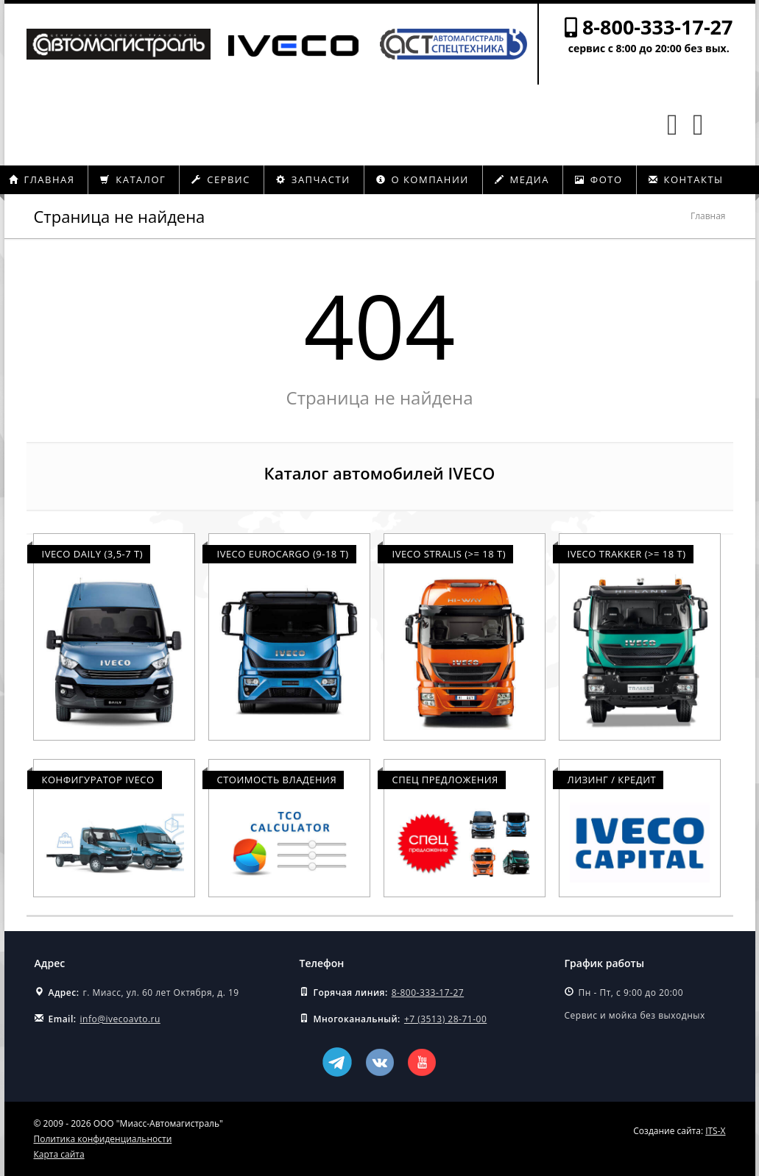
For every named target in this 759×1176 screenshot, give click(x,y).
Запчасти (313, 179)
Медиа (522, 179)
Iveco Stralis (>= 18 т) (449, 553)
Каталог (133, 179)
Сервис (220, 179)
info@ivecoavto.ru (120, 1019)
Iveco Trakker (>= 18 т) (627, 553)
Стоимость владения (277, 779)
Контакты (686, 179)
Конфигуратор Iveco (98, 779)
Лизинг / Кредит (612, 779)
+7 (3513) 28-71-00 (445, 1019)
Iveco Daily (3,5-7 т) (93, 553)
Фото (599, 179)
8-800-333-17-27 (657, 26)
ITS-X (715, 1131)
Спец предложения (445, 779)
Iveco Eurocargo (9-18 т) (283, 553)
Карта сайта (59, 1154)
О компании (422, 179)
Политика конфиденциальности (103, 1139)
